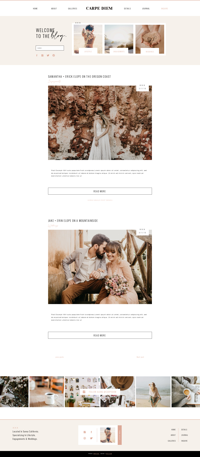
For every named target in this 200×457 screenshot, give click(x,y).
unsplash (96, 453)
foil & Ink (109, 453)
